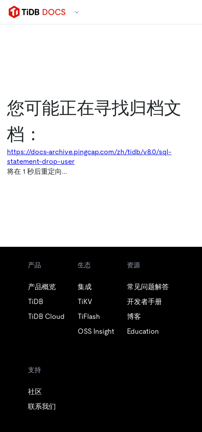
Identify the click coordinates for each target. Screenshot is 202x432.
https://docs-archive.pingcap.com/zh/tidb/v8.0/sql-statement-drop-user (89, 157)
